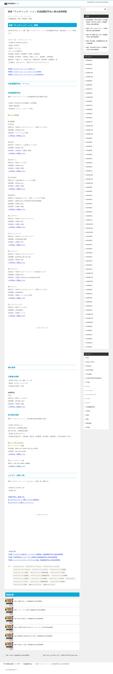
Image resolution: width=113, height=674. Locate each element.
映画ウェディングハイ (49, 584)
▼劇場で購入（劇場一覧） (16, 497)
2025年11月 (89, 76)
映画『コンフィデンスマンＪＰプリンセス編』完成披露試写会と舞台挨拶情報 (34, 560)
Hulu (87, 357)
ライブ (88, 402)
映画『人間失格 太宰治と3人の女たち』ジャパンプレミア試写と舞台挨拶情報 (34, 627)
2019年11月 (89, 318)
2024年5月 (89, 113)
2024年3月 (89, 117)
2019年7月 (89, 334)
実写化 (88, 411)
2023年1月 (89, 171)
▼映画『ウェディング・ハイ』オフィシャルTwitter (24, 71)
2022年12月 (89, 175)
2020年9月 (89, 285)
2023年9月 (89, 138)
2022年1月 (89, 220)
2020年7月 (89, 293)
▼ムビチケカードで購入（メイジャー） (21, 502)
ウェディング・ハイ (19, 566)
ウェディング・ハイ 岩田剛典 (59, 575)
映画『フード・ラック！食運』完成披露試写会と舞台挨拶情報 (30, 610)
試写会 (30, 18)
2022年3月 (89, 212)
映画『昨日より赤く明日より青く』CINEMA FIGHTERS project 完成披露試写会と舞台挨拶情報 (61, 655)
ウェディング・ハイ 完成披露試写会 (40, 575)
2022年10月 (89, 183)
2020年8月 (89, 289)
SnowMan (89, 374)
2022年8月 (89, 191)
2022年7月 (89, 195)
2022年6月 (89, 199)
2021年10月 (89, 232)
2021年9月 (89, 236)
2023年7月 (89, 146)
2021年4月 (89, 257)
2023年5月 (89, 154)
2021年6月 (89, 248)
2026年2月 (89, 64)
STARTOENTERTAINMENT (94, 378)
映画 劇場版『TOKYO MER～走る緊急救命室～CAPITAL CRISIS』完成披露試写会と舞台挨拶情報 (97, 22)
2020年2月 (89, 306)
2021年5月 (89, 252)
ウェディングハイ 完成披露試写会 (39, 581)
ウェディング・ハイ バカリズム (22, 569)
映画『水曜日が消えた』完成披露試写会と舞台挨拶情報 (28, 601)
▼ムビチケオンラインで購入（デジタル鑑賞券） (24, 499)
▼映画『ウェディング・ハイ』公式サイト (21, 69)
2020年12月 (89, 273)
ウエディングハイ (70, 578)
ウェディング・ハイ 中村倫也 (58, 569)
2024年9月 (89, 101)
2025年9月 (89, 81)
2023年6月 (89, 150)
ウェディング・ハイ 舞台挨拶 (39, 578)
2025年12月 (89, 72)
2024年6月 (89, 109)
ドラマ (88, 398)
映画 (19, 18)
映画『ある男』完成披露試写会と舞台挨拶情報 (17, 655)
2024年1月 (89, 121)
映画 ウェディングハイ (35, 584)
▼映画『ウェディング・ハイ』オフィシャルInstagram (26, 74)
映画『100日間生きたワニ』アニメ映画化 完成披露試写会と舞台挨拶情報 (33, 557)
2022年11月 (89, 179)
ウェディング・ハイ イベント (33, 566)
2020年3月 (89, 302)
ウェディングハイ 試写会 (20, 584)
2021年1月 (89, 269)
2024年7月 (89, 105)
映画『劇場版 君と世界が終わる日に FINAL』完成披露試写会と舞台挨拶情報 (33, 636)
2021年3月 (89, 261)
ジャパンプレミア (91, 394)
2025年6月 (89, 93)
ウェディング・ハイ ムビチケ (40, 569)
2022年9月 (89, 187)
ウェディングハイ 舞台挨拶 (57, 581)
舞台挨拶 (24, 18)
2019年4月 (89, 347)
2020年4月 (89, 297)
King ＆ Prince (90, 362)
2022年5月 (89, 203)
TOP (13, 664)
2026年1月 (89, 68)
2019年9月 (89, 326)
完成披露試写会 (12, 18)
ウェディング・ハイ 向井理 (57, 572)
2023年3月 (89, 162)
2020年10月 (89, 281)
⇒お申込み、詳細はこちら (16, 135)
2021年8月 (89, 240)
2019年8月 (89, 330)
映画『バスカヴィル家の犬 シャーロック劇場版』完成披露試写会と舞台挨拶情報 (36, 554)
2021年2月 (89, 265)
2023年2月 (89, 167)
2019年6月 (89, 338)
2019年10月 (89, 322)
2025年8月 (89, 85)
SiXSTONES (89, 370)
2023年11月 (89, 130)
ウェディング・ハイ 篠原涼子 (21, 578)
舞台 (87, 419)
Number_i (89, 366)
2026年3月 (89, 60)
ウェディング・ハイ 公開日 (21, 572)
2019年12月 (89, 314)
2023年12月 (89, 126)
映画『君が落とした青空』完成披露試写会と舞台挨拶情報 (29, 644)
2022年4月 (89, 207)
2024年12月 (89, 97)
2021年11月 (89, 228)
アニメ (88, 386)
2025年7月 (89, 89)
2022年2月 (89, 216)
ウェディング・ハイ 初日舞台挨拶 (39, 572)
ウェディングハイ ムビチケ (21, 581)
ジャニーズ (89, 390)
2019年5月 (89, 343)
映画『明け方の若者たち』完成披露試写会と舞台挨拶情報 (29, 618)
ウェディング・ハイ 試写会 (56, 578)
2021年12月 (89, 224)
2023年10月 (89, 134)
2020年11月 (89, 277)
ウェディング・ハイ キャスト (51, 566)
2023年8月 (89, 142)
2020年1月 (89, 310)
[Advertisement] (42, 341)
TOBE (88, 382)
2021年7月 (89, 244)
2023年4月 (89, 158)
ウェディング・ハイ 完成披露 (21, 575)
